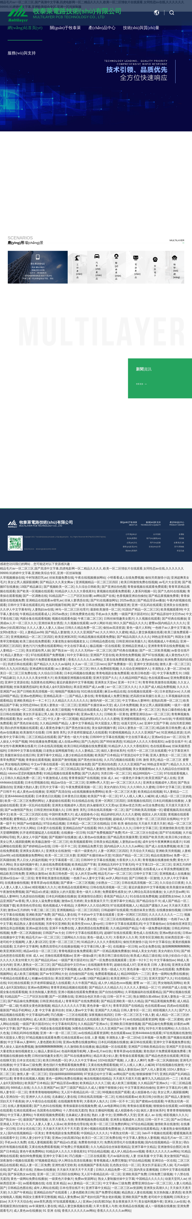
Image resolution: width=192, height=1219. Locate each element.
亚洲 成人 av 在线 (150, 1115)
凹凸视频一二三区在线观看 (69, 1015)
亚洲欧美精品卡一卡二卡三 (32, 700)
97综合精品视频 (54, 823)
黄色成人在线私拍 (145, 933)
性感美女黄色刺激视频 (35, 1005)
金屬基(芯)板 (179, 542)
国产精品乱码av (45, 960)
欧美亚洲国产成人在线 (160, 778)
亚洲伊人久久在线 (38, 1097)
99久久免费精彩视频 (104, 668)
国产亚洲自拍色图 (114, 587)
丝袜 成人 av (109, 778)
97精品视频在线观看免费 (43, 1037)
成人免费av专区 (88, 969)
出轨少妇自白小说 (174, 955)
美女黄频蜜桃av (143, 769)
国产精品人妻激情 (57, 632)
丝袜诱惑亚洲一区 (177, 937)
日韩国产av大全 (53, 933)
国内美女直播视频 (146, 1169)
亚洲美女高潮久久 (32, 851)
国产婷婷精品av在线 (36, 846)
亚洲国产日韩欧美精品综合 (146, 1046)
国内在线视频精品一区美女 (26, 1133)
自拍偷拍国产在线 (81, 974)
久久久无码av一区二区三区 (93, 650)
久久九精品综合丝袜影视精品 (110, 1147)
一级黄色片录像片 (132, 778)
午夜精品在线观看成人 (35, 614)
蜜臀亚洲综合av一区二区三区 (150, 714)
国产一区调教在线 (35, 596)
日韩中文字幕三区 (168, 787)
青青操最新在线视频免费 (80, 1106)
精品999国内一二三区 (147, 773)
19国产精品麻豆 (31, 587)
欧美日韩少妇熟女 (177, 837)
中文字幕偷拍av (154, 924)
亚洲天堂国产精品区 (102, 1069)
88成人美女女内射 (144, 951)
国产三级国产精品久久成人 (79, 1087)
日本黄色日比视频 (48, 796)
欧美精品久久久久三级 (95, 1083)
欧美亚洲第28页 (65, 637)
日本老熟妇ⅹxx (169, 691)
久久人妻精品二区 (87, 750)
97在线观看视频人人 (124, 905)
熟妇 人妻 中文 (102, 1115)
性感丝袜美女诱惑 (142, 910)
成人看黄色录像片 (52, 728)
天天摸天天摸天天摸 (126, 1078)
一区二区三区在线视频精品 (116, 919)
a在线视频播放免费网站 (88, 791)
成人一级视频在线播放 (160, 1206)
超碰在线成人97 (125, 964)
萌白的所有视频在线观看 (21, 728)
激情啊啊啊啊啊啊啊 (175, 946)
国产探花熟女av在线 (21, 1174)
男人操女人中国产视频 (32, 837)
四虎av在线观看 (177, 1005)
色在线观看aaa (158, 678)
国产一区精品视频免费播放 (111, 951)
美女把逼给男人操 (38, 650)
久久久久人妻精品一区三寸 (142, 987)
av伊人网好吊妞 (101, 623)
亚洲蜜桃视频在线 (133, 719)
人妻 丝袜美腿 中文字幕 (146, 1156)
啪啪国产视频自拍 (67, 691)
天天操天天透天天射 (152, 823)
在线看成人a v (152, 869)
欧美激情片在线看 (32, 732)
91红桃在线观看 (92, 691)
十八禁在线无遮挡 (75, 1110)
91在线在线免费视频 (143, 896)
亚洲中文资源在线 (146, 664)
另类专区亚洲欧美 (58, 924)
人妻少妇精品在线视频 (78, 755)
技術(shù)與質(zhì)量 (141, 28)
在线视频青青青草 (100, 964)
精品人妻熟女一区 (17, 655)
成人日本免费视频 (126, 705)
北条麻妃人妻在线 (64, 1097)
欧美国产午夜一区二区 (103, 796)
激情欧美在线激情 (167, 1124)
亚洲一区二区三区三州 (64, 942)
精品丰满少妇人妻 (105, 1056)
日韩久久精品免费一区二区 (83, 627)
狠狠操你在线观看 (165, 1106)
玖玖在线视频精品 (58, 819)
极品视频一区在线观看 (105, 646)
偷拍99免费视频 (30, 1156)
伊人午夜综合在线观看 (41, 1101)
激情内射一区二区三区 (105, 700)
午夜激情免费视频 (12, 892)
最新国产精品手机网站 (15, 1010)
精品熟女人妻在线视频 (29, 924)
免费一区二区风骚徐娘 (26, 933)
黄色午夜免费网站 (32, 1151)
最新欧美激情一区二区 (105, 609)
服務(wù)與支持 (21, 53)
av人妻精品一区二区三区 (72, 668)
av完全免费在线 (153, 805)
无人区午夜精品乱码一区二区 (81, 1092)
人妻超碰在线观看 (58, 801)
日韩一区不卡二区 (64, 846)
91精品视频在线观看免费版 (96, 637)
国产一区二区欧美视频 (154, 650)
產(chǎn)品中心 (102, 28)
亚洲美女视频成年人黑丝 (159, 782)
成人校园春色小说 (87, 814)
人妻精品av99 (34, 632)
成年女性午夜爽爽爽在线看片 (162, 842)
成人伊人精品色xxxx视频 (114, 983)
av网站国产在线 (104, 596)
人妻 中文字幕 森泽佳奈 (48, 1010)
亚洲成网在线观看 (41, 668)
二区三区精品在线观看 (41, 737)
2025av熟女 (128, 600)
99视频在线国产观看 (116, 1092)
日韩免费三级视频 (160, 1174)
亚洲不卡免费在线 (61, 928)
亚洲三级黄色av (11, 659)
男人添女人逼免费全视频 (43, 901)
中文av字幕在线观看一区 (48, 764)
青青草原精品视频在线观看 (69, 987)
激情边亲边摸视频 (119, 769)
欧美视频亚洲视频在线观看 (73, 678)
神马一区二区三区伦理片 (72, 609)
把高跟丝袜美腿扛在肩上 (147, 696)
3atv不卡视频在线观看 (157, 1133)
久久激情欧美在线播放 (79, 1046)
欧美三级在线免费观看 (35, 641)
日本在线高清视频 (50, 746)
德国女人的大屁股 (154, 814)
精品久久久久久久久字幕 (68, 1005)
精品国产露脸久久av (153, 905)
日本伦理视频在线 (37, 782)
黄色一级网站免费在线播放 (170, 974)
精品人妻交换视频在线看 (146, 632)
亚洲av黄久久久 (91, 714)
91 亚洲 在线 (51, 1210)
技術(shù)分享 (155, 546)
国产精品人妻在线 (81, 696)
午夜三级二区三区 (90, 618)
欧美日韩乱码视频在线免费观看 (85, 746)
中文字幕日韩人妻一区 (96, 946)
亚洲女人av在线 (175, 1201)
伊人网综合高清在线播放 (145, 892)
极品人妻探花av (49, 1051)
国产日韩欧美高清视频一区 (35, 691)
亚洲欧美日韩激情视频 (125, 1024)
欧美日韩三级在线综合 (114, 955)
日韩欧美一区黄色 (116, 714)
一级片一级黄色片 (84, 851)
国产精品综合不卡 (148, 901)
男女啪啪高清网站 (17, 764)
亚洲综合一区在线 (164, 1160)
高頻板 (181, 538)
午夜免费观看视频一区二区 (84, 787)
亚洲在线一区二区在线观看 (26, 709)
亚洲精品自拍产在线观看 (79, 828)
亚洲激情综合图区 (90, 896)
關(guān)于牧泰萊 (65, 28)
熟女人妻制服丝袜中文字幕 (116, 1179)
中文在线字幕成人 (76, 646)
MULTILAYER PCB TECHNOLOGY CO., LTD (40, 526)
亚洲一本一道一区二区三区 (58, 1033)
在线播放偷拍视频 (17, 883)
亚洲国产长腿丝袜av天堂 (95, 705)
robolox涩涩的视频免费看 (25, 773)
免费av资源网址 (85, 1179)
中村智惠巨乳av (36, 577)
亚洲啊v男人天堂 (97, 782)
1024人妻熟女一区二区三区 (136, 728)
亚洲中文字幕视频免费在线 (171, 1042)
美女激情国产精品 (176, 1156)
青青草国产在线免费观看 (82, 1001)
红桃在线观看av (72, 1037)
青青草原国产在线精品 (128, 1005)
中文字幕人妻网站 (20, 1115)
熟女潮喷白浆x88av (146, 996)
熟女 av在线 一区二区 (31, 719)
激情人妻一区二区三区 (175, 664)
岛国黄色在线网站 (43, 682)
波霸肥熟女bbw (169, 896)
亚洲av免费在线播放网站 (80, 1042)
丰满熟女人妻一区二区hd (169, 668)
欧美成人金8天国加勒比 (56, 687)
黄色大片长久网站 (23, 828)
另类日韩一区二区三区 (116, 773)
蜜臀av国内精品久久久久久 (167, 623)
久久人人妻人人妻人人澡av (45, 627)
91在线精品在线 (82, 801)
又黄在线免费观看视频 (118, 659)
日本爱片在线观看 (49, 828)
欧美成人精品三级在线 (145, 955)
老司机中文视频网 (12, 942)
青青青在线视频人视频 (29, 1078)
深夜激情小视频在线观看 (16, 1160)
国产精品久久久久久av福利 (52, 664)
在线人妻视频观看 (20, 1106)
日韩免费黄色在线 (82, 614)
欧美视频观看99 (171, 609)
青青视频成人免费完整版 (112, 696)
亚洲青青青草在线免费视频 (166, 646)
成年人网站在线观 (46, 1188)
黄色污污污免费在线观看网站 (42, 646)
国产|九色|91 (90, 741)
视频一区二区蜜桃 (171, 1019)
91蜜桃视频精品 (119, 732)
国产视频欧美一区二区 (59, 587)
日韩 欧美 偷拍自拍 (124, 823)
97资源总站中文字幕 (134, 755)
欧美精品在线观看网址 (73, 887)
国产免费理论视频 (107, 1192)
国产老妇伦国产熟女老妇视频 (91, 819)
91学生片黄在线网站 (160, 1028)
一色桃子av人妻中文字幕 (169, 627)
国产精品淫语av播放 (151, 600)
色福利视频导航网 (58, 605)
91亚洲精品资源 (172, 732)
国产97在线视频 (153, 655)
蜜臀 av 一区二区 (144, 983)
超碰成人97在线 (124, 819)
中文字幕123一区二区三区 (153, 864)
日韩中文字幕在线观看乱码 (26, 605)
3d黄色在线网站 (82, 1028)
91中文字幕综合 (77, 655)
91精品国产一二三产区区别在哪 (70, 596)
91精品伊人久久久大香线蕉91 (75, 591)
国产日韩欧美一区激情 (144, 878)
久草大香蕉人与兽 (61, 1119)
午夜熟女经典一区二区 (125, 1133)
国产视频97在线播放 (62, 837)
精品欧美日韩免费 (168, 728)
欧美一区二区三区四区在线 (29, 814)
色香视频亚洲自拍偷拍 (132, 596)
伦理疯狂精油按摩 (32, 919)
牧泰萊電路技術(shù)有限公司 (46, 522)
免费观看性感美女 (114, 892)
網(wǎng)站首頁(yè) (25, 28)
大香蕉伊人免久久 (96, 1101)
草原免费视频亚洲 (117, 605)
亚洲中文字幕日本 (55, 1156)
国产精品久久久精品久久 (105, 987)
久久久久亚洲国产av (85, 632)
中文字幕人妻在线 (84, 919)
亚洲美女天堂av (105, 682)
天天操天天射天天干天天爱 (61, 1128)
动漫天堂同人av (132, 723)
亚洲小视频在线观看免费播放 (78, 992)
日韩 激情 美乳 (56, 732)
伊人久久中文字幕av (82, 1060)
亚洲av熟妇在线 (170, 933)
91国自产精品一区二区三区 (140, 609)
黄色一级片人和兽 (88, 892)
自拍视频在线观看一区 (142, 691)
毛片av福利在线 (118, 1156)
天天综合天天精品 (142, 851)
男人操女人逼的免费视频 (16, 1046)
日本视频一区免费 (153, 1037)
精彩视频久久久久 (44, 887)
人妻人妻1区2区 (36, 942)
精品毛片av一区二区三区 (115, 873)
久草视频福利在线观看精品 (143, 992)
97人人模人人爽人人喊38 (137, 796)
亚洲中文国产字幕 (156, 723)
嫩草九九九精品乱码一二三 (160, 1078)
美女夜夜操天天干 (96, 901)
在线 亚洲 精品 (56, 1183)
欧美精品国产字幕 (84, 864)
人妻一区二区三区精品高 (62, 769)
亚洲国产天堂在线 (102, 655)
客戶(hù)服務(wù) (153, 538)
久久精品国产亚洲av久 (93, 1024)
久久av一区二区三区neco (89, 664)
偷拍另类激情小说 (157, 577)
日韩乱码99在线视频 (24, 1033)
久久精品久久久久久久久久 (70, 700)
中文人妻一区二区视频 (63, 719)
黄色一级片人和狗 (138, 627)
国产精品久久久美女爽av (57, 582)
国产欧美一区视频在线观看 (35, 591)
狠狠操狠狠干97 (147, 1074)
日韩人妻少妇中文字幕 (35, 1138)
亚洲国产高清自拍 (58, 791)
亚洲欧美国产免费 (38, 914)
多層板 (181, 534)
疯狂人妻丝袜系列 (113, 750)
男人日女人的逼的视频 (32, 860)
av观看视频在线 (33, 1183)
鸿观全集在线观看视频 (35, 618)
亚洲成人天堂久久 (12, 1124)
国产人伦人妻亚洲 (153, 1069)
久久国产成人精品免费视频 (157, 687)
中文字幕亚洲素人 (59, 869)
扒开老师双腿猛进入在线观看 (87, 732)
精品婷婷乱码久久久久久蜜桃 (99, 719)
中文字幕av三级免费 (27, 1065)
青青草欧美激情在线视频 (159, 682)
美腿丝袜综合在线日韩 (20, 755)
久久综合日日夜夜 (50, 673)
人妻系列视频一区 (144, 591)
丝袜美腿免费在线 (61, 577)
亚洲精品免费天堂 (90, 846)
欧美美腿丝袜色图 (78, 764)
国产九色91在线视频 (171, 591)
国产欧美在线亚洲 (116, 709)
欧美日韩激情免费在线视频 (139, 582)
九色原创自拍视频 (32, 896)
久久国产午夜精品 (20, 1192)
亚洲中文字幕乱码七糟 (172, 1087)
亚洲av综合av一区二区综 (168, 737)
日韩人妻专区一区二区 (136, 1010)
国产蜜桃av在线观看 (149, 1101)
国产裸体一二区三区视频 (77, 883)
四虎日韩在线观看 (20, 664)
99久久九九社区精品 (14, 668)
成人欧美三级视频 (58, 709)
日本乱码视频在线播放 (79, 673)
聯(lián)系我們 (131, 551)
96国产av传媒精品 (29, 823)
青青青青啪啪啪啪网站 (44, 1092)
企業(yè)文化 (132, 542)
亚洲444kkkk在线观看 (19, 796)
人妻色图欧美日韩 (49, 1042)
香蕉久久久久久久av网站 (85, 659)
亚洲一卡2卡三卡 (129, 682)
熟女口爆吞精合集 (174, 709)
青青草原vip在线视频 (45, 883)
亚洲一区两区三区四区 (110, 801)
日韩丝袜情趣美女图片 (119, 618)
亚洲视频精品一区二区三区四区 (97, 582)
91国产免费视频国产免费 (104, 832)
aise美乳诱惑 (43, 1201)
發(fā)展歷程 (132, 538)
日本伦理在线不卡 (72, 1188)
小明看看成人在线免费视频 (125, 577)
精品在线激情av (161, 855)
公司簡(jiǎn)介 (131, 534)
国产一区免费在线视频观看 (108, 960)
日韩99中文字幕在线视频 (107, 737)
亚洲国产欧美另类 (151, 837)
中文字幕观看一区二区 (64, 860)
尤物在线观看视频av (58, 955)
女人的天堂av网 (86, 873)
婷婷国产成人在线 (174, 987)
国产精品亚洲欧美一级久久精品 (122, 1001)
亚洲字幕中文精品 (49, 755)
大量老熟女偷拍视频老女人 (70, 641)
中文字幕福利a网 (37, 1015)
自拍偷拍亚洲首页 (178, 924)
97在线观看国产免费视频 (48, 655)
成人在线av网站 (69, 741)
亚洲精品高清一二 (55, 696)
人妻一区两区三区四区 (113, 851)
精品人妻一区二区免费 (35, 1165)
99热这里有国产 (162, 637)
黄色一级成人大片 (58, 919)
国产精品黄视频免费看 (163, 596)
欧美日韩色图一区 (143, 673)
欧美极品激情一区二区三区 (50, 842)
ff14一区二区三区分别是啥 (140, 832)
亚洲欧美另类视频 (168, 851)
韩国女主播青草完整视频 (39, 1197)
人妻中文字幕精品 (81, 723)
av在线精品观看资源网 (142, 1019)
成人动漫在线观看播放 (151, 919)
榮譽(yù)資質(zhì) (130, 546)
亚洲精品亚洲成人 (134, 646)
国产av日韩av (180, 1119)
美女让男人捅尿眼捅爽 (23, 582)
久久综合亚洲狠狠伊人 (135, 668)
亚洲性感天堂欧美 (64, 1165)
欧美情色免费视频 (128, 655)
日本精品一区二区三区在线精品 (88, 823)
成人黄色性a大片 (176, 655)
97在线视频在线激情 (177, 1033)
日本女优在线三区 (29, 1060)
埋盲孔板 (180, 551)
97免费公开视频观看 (75, 1147)
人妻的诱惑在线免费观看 (91, 928)
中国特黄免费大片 (61, 814)
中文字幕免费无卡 (169, 673)
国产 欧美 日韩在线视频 (88, 605)
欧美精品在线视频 (150, 791)
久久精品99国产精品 (133, 678)
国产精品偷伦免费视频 (23, 1001)
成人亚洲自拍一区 (12, 1097)
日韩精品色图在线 (102, 641)
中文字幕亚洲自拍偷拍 (140, 1087)
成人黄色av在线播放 (149, 659)
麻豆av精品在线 (115, 691)
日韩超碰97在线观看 (115, 910)
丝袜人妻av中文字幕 (79, 1010)
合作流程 (157, 534)
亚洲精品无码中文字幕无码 (116, 864)
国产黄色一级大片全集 (73, 737)
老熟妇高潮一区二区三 (166, 700)
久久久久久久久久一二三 (165, 914)
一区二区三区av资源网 (126, 1188)
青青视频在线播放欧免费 (159, 860)
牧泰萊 (54, 549)
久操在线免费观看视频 (55, 864)
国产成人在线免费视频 (160, 846)
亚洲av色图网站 (31, 696)
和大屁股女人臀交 (107, 723)
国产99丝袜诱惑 (111, 741)
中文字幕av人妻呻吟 (136, 700)
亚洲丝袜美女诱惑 (50, 623)
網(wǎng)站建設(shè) (43, 549)
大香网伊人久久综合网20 (91, 905)
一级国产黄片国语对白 (134, 614)
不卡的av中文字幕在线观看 (96, 914)
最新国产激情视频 (64, 760)
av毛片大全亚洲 (170, 582)
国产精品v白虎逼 (37, 892)
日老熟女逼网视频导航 (58, 750)
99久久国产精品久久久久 (130, 623)
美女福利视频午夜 (67, 714)
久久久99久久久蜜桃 (114, 632)
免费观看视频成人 (107, 974)
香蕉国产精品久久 (116, 896)
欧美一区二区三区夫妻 (121, 791)
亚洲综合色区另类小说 (90, 996)
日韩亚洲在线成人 (52, 1001)
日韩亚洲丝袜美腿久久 (131, 641)
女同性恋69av (29, 705)
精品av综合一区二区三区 (68, 782)
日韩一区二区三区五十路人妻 (134, 1015)
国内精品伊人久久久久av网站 (124, 846)
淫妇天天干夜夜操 (12, 1101)
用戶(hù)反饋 (155, 542)
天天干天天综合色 (20, 1201)
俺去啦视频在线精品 (97, 1078)
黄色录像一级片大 (139, 969)
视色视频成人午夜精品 (163, 641)
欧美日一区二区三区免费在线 (101, 1138)
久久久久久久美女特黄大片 (35, 678)
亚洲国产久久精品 (107, 1010)
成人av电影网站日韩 (112, 1106)
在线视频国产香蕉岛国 (93, 1165)
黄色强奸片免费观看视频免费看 (44, 659)
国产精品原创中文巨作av (167, 614)
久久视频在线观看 (148, 618)
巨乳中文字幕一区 (52, 787)
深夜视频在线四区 (139, 801)
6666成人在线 (20, 1087)
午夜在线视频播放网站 (90, 577)
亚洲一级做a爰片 (85, 955)
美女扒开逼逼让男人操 (38, 714)
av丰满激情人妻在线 (42, 1206)
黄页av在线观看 (163, 969)
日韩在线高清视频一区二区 (105, 810)
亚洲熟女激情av (36, 873)
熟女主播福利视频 (101, 1110)
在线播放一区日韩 (73, 832)
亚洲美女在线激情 (175, 605)
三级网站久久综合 (73, 937)
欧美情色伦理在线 (29, 905)
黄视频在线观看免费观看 (113, 591)
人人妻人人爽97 (135, 1060)
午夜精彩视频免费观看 (49, 1115)
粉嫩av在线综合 (42, 978)
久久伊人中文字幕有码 (15, 609)
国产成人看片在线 (20, 1169)
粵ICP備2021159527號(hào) (96, 537)
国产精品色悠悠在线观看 (125, 869)
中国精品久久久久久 (94, 1133)
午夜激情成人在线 (55, 778)
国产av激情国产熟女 (18, 810)
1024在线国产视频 (110, 1060)
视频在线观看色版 (64, 618)
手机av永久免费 (106, 614)
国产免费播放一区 (120, 664)
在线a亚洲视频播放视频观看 (39, 1069)
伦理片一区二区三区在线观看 (147, 750)
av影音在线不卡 (176, 741)
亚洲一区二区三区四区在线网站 (157, 819)
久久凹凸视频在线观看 (119, 760)
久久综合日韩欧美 (87, 587)
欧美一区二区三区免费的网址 (24, 801)
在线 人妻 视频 (94, 1037)
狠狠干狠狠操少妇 (111, 1087)
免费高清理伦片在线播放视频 (59, 946)
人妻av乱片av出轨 (159, 719)
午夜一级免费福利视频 (154, 928)
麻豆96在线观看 (141, 1042)
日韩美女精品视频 (105, 842)
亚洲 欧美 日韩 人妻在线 (153, 964)
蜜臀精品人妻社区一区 (29, 819)
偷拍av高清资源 (114, 627)
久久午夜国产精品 (84, 983)
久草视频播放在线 (12, 577)
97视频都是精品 (45, 1160)
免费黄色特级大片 (90, 1142)
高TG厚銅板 (179, 546)
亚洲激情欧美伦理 (171, 828)
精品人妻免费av (69, 1197)
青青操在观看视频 (38, 760)
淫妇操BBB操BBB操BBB (65, 1074)
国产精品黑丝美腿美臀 (122, 837)
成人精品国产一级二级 (29, 769)
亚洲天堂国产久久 (105, 678)
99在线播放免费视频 (42, 741)
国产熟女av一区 (62, 650)
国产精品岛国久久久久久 (133, 637)
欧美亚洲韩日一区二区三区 (129, 978)
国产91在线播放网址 (104, 600)
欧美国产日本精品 (107, 755)
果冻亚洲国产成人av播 (89, 687)
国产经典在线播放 (174, 618)
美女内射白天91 (114, 787)
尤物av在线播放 (44, 1169)
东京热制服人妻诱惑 (42, 992)
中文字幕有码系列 (64, 1024)
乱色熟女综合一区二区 (125, 1165)
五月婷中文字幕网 (26, 946)
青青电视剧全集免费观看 (112, 673)
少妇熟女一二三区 (107, 883)
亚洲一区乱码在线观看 (146, 605)
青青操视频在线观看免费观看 (147, 587)
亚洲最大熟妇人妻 (26, 787)
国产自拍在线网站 (111, 992)
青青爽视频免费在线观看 (91, 1119)
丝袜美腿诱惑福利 (26, 687)
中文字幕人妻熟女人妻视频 (141, 1138)
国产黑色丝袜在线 (26, 723)
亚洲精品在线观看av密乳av (44, 600)
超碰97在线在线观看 (118, 933)
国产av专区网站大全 (53, 974)
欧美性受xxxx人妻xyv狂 (88, 924)
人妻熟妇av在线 (42, 609)
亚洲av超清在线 (36, 928)
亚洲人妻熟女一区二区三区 (58, 705)
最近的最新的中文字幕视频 (74, 682)
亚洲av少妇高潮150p (66, 1138)
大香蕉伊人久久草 (128, 860)
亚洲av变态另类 (130, 805)
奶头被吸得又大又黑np (102, 805)
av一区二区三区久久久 (122, 687)
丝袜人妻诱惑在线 (76, 600)
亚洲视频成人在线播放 (174, 873)
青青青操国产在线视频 (84, 778)
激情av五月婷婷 (72, 901)
